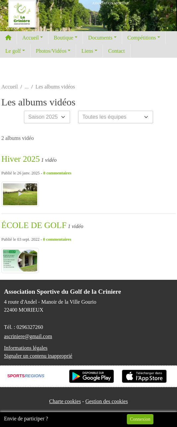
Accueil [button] (30, 37)
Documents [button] (100, 37)
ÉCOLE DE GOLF (33, 225)
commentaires (58, 173)
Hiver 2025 (20, 159)
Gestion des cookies (106, 401)
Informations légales (25, 348)
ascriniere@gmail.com (28, 336)
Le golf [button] (13, 51)
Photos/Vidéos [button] (51, 51)
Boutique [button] (63, 37)
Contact (116, 51)
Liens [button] (87, 51)
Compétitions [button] (142, 37)
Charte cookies (65, 401)
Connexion (140, 419)
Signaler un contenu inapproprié (38, 356)
